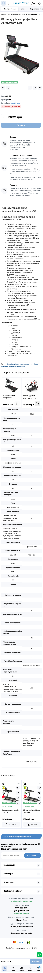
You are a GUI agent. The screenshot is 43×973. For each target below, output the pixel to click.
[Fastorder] (18, 793)
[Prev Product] (30, 88)
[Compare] (3, 88)
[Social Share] (40, 88)
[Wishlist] (8, 88)
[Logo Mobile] (21, 3)
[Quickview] (18, 788)
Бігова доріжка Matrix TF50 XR (10, 811)
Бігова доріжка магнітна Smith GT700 (29, 397)
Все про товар (10, 9)
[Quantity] (3, 117)
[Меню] (9, 3)
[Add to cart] (17, 403)
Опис (23, 9)
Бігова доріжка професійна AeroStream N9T (9, 397)
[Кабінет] (39, 3)
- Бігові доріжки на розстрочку (19, 364)
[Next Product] (35, 88)
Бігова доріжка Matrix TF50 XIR (31, 811)
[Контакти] (33, 3)
